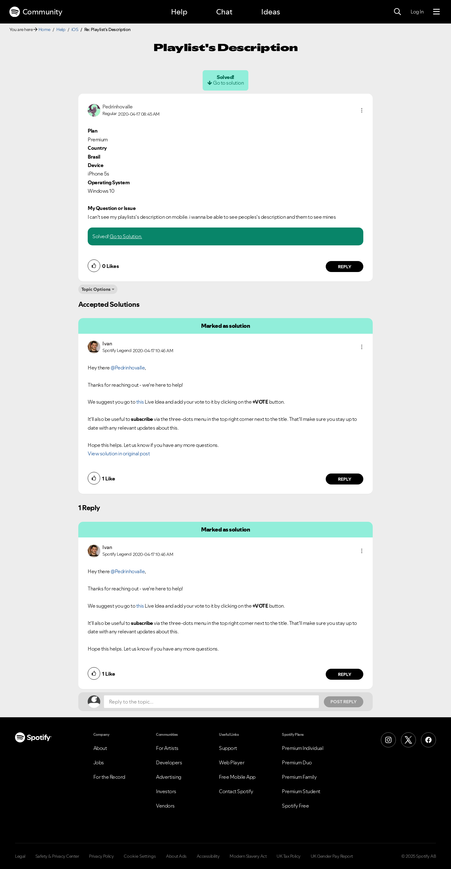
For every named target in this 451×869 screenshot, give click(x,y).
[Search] (397, 12)
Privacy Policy (101, 856)
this (140, 401)
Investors (166, 791)
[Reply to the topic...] (211, 701)
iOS (74, 29)
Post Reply (343, 702)
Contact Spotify (236, 791)
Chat (224, 12)
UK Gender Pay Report (332, 856)
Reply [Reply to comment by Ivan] (344, 479)
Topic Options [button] (96, 289)
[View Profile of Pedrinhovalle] (117, 106)
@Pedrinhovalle (128, 367)
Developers (169, 762)
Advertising (168, 776)
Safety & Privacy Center (57, 856)
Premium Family (299, 776)
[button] (361, 110)
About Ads (176, 856)
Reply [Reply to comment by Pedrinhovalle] (344, 267)
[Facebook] (428, 739)
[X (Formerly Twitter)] (408, 739)
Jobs (98, 762)
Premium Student (301, 791)
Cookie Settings (140, 856)
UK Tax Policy (289, 856)
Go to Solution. (126, 236)
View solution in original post (119, 453)
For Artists (167, 748)
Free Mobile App (237, 776)
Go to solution (228, 82)
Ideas (270, 12)
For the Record (109, 776)
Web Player (231, 762)
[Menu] (436, 12)
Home (44, 29)
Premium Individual (302, 748)
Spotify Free (295, 805)
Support (228, 748)
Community (35, 12)
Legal (20, 856)
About (100, 748)
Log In (417, 11)
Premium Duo (297, 762)
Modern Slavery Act (248, 856)
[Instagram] (388, 739)
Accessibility (208, 856)
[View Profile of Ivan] (107, 343)
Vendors (165, 805)
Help (179, 12)
